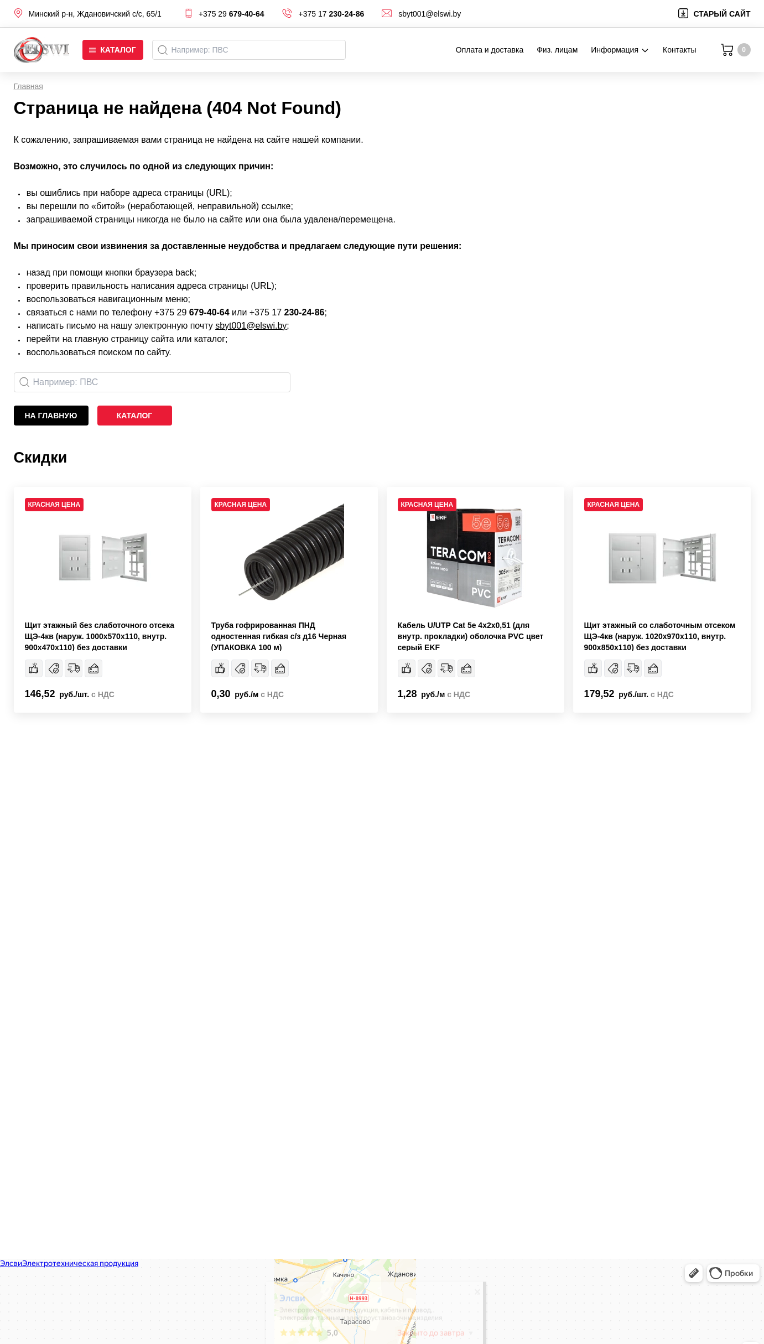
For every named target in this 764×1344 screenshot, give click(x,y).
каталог (135, 415)
